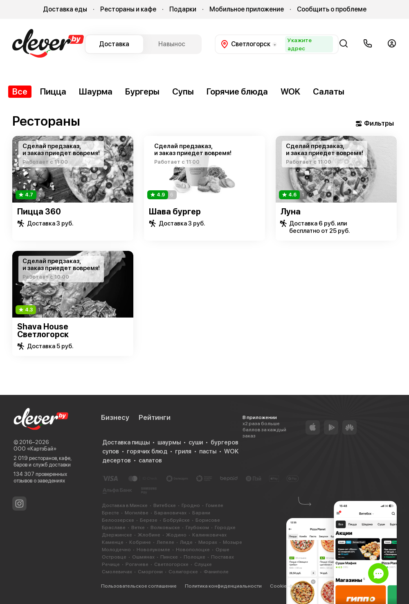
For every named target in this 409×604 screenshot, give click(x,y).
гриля (183, 451)
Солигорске (183, 572)
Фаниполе (216, 572)
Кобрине (140, 542)
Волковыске (165, 527)
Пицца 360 (39, 211)
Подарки (182, 9)
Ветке (138, 527)
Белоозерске (118, 520)
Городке (225, 527)
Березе (148, 520)
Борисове (208, 520)
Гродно (191, 505)
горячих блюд (147, 451)
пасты (207, 451)
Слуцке (203, 564)
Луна (291, 211)
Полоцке (194, 557)
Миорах (207, 542)
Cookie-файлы (287, 586)
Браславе (114, 527)
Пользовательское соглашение (139, 586)
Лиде (186, 542)
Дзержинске (117, 535)
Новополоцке (193, 549)
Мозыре (232, 542)
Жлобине (149, 535)
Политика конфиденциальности (223, 586)
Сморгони (150, 572)
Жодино (176, 535)
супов (110, 451)
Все (19, 91)
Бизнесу (115, 417)
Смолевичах (117, 572)
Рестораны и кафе (128, 9)
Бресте (110, 513)
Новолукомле (153, 549)
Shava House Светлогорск (43, 330)
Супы (183, 91)
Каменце (113, 542)
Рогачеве (137, 564)
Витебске (164, 505)
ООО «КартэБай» (34, 449)
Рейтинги (155, 417)
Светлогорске (171, 564)
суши (196, 442)
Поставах (222, 557)
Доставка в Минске (125, 505)
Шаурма (95, 91)
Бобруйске (176, 520)
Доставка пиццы (126, 442)
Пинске (169, 557)
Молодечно (116, 549)
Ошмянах (143, 557)
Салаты (328, 91)
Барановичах (170, 513)
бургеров (224, 442)
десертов (116, 460)
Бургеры (142, 91)
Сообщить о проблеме (331, 9)
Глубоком (197, 527)
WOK (290, 91)
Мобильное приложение (246, 9)
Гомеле (214, 505)
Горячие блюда (237, 91)
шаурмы (169, 442)
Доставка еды (65, 9)
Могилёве (136, 513)
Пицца (53, 91)
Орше (222, 549)
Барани (201, 513)
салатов (150, 460)
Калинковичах (209, 535)
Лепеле (165, 542)
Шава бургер (175, 211)
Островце (114, 557)
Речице (111, 564)
